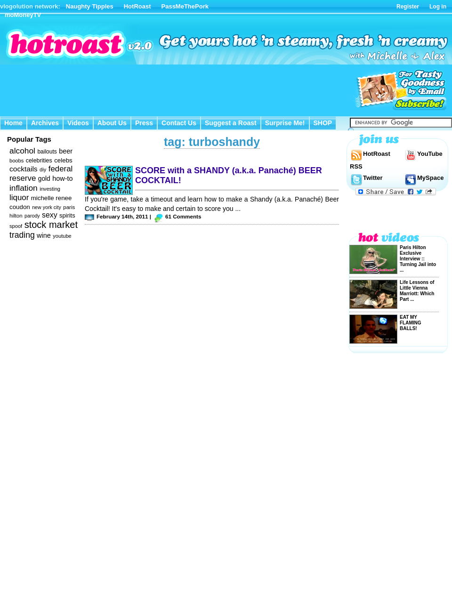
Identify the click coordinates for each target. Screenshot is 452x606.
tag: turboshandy (212, 141)
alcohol (22, 150)
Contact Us (178, 123)
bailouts (46, 151)
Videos (78, 123)
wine (44, 235)
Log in (437, 6)
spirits (67, 215)
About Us (112, 123)
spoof (15, 226)
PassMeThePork (185, 6)
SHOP (323, 123)
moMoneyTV (23, 14)
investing (50, 189)
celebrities (39, 160)
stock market (51, 224)
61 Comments (183, 216)
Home (13, 123)
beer (66, 151)
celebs (63, 160)
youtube (62, 236)
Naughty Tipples (89, 6)
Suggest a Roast (231, 123)
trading (22, 235)
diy (43, 169)
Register (407, 6)
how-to (62, 178)
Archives (45, 123)
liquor (19, 197)
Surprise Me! (285, 123)
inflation (23, 188)
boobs (16, 160)
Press (144, 123)
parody (32, 215)
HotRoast (137, 6)
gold (44, 178)
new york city (46, 207)
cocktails (23, 169)
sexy (49, 215)
